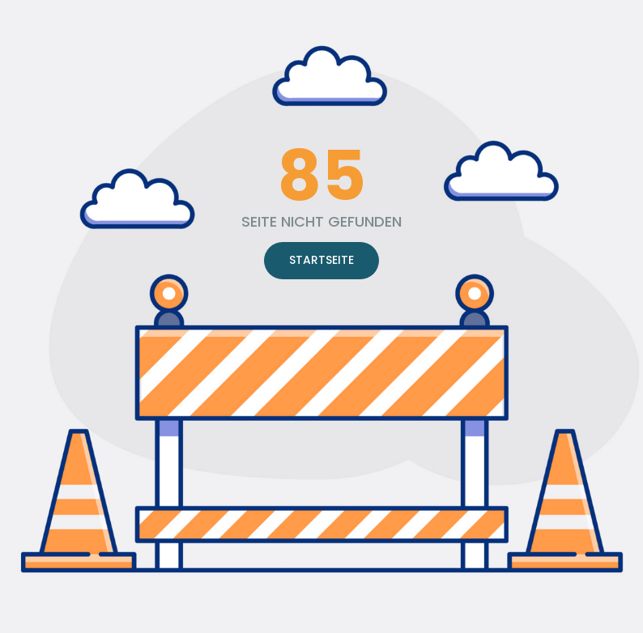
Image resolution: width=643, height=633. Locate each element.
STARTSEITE (321, 260)
